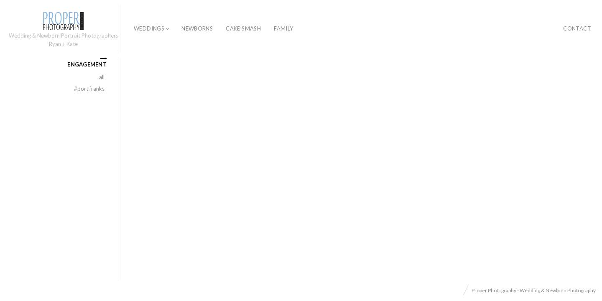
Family (283, 28)
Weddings (149, 28)
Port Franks (89, 88)
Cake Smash (243, 28)
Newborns (197, 28)
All (102, 77)
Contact (577, 28)
